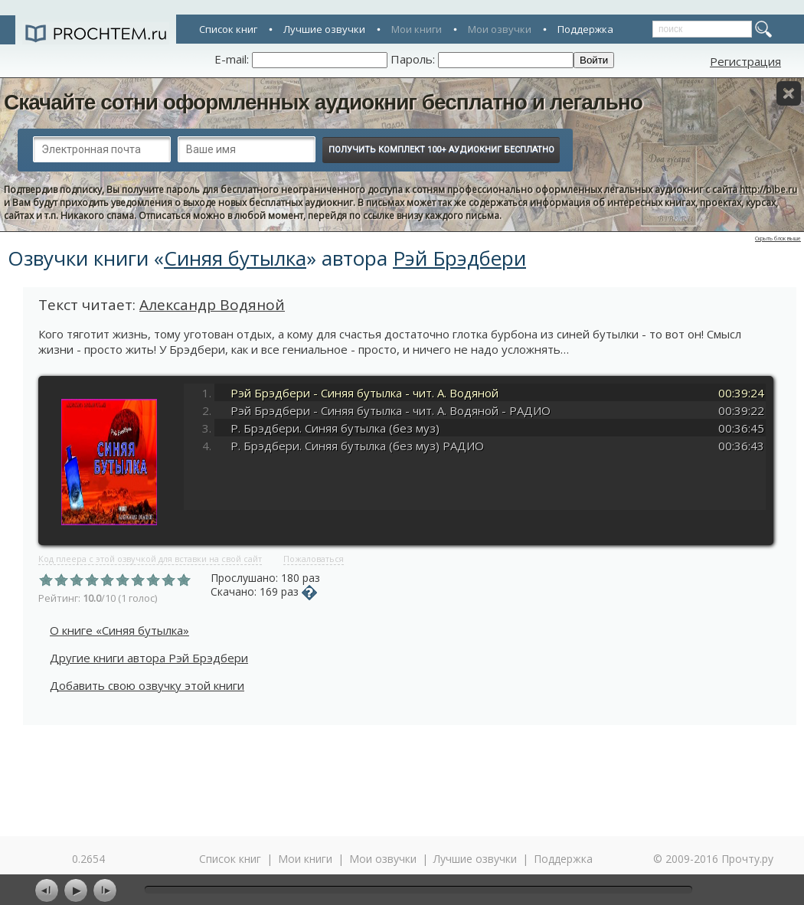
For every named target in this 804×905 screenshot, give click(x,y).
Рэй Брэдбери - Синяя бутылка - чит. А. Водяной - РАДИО (390, 410)
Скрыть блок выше (778, 238)
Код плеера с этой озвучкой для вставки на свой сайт (150, 558)
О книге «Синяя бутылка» (119, 630)
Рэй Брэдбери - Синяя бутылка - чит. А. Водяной (364, 392)
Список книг (228, 29)
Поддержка (585, 29)
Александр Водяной (212, 305)
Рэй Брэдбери (459, 258)
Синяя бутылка (235, 258)
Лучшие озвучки (324, 29)
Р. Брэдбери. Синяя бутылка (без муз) (335, 428)
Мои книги (416, 29)
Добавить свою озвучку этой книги (147, 685)
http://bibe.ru (768, 189)
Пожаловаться (313, 558)
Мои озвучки (499, 29)
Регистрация (745, 61)
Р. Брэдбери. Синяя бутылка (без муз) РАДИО (357, 445)
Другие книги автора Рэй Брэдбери (149, 657)
